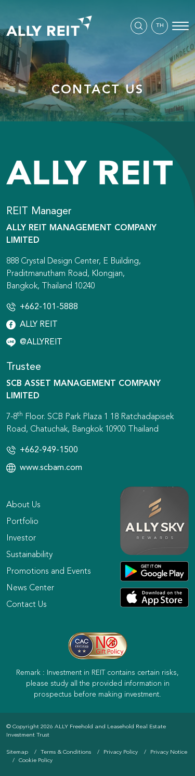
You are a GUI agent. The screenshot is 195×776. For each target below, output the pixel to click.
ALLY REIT (39, 325)
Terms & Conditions (66, 752)
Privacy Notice (168, 752)
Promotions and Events (48, 571)
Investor (21, 538)
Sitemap (17, 752)
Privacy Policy (120, 752)
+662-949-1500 (49, 450)
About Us (23, 505)
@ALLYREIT (41, 342)
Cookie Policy (36, 761)
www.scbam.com (51, 468)
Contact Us (26, 605)
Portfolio (22, 522)
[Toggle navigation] (180, 26)
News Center (30, 588)
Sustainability (29, 555)
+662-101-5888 (49, 307)
